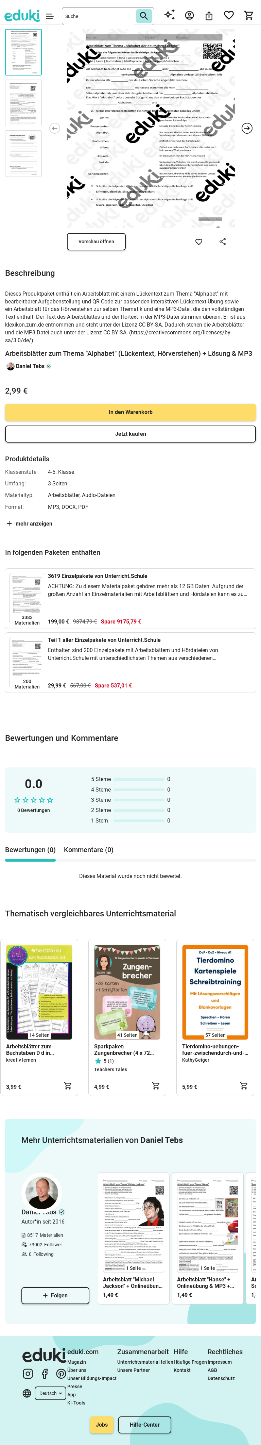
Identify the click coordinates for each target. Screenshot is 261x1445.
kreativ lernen (21, 1060)
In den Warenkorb (131, 412)
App (71, 1394)
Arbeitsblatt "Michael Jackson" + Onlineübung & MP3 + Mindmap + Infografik (132, 1282)
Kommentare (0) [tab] (89, 850)
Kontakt (182, 1370)
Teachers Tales (110, 1069)
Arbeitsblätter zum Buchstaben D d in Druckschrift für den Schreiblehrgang (30, 1049)
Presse (74, 1386)
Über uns (76, 1370)
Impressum (220, 1362)
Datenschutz (221, 1378)
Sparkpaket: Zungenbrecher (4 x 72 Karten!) (122, 1049)
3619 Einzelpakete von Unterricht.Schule (97, 576)
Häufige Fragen (190, 1362)
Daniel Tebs (30, 366)
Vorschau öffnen (96, 241)
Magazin (76, 1362)
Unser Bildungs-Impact (92, 1378)
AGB (212, 1370)
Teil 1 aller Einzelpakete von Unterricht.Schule (104, 640)
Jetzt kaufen (130, 434)
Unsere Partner (133, 1370)
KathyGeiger (195, 1060)
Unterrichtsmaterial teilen (145, 1362)
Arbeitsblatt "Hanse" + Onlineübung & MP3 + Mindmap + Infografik (203, 1282)
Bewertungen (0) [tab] (30, 850)
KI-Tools (76, 1403)
